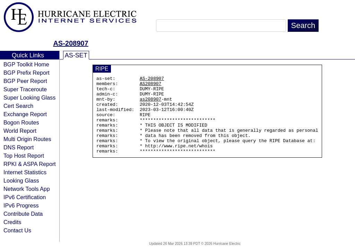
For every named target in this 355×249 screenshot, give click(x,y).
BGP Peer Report (25, 81)
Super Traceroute (25, 89)
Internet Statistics (24, 172)
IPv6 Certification (24, 197)
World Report (19, 131)
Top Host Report (23, 156)
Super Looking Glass (29, 97)
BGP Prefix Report (26, 73)
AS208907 (150, 85)
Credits (12, 222)
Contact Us (17, 230)
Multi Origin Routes (27, 139)
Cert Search (18, 106)
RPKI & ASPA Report (29, 164)
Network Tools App (26, 189)
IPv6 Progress (21, 205)
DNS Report (18, 147)
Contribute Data (23, 214)
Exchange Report (25, 114)
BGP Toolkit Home (26, 64)
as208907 (150, 104)
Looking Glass (21, 180)
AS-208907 (70, 43)
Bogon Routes (21, 122)
